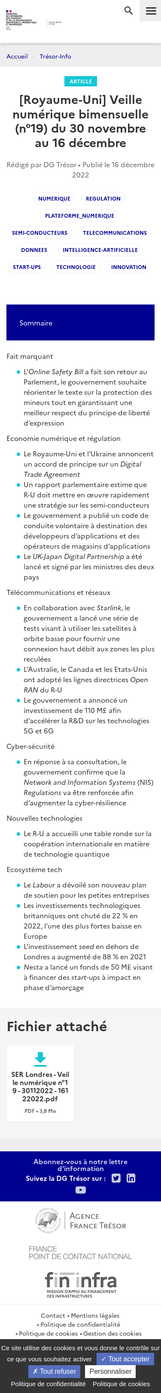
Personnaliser (110, 1371)
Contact (53, 1315)
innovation (128, 266)
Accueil (17, 56)
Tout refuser (54, 1371)
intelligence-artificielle (100, 249)
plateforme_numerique (79, 215)
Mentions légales (95, 1315)
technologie (76, 266)
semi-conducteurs (39, 232)
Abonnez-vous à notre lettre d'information (80, 1164)
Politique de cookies (48, 1333)
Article (81, 81)
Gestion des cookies (112, 1333)
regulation (103, 198)
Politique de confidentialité (80, 1324)
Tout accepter (125, 1359)
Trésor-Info (55, 56)
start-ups (27, 266)
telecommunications (115, 232)
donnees (34, 249)
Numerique (54, 198)
